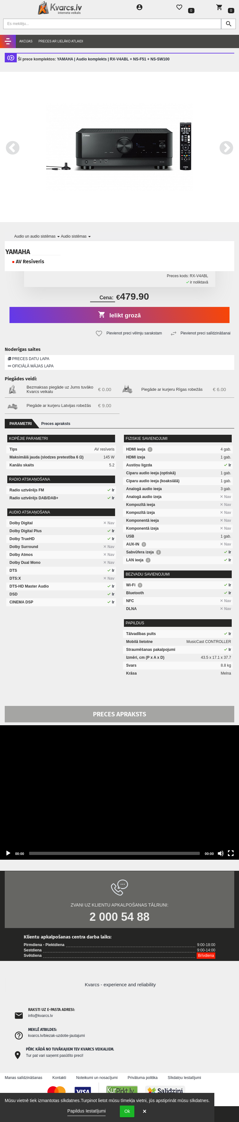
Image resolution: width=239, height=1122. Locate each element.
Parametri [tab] (20, 423)
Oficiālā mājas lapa (30, 366)
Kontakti (59, 1077)
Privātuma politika (143, 1077)
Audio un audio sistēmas (37, 236)
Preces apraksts (55, 423)
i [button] (158, 552)
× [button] (144, 1111)
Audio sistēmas (76, 236)
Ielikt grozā (119, 314)
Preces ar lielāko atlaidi (61, 41)
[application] (119, 792)
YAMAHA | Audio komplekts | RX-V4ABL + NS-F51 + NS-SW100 (113, 59)
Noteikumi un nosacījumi (97, 1077)
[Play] (8, 853)
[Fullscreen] (231, 853)
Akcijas (26, 41)
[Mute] (221, 853)
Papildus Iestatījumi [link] (86, 1110)
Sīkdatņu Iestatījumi (184, 1077)
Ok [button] (127, 1111)
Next (226, 147)
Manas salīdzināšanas (23, 1077)
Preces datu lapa (28, 359)
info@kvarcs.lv (40, 1015)
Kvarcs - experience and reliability (120, 984)
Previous (13, 147)
